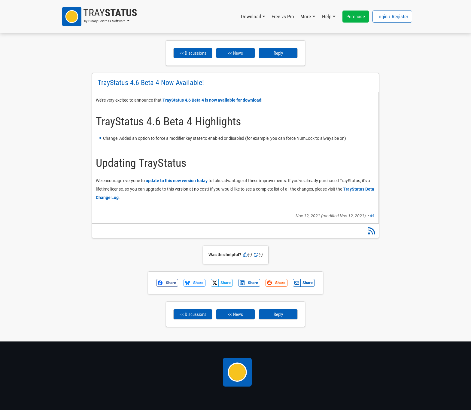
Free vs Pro (283, 17)
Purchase (355, 17)
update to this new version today (177, 180)
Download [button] (251, 17)
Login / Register (392, 17)
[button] (99, 16)
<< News (235, 53)
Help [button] (326, 17)
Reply (278, 53)
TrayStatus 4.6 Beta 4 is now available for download (212, 100)
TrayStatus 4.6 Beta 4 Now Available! (151, 82)
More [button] (305, 17)
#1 (372, 215)
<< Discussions (193, 53)
